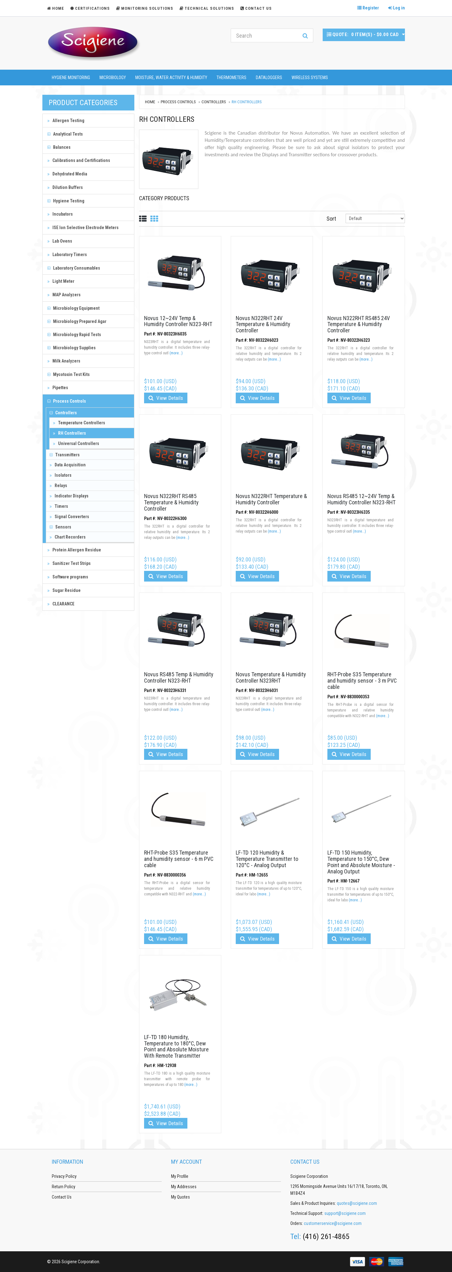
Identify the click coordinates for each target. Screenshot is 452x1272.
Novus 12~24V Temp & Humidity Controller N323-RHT (178, 321)
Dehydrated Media (67, 173)
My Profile (179, 1176)
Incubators (60, 214)
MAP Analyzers (64, 294)
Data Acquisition (68, 464)
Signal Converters (69, 516)
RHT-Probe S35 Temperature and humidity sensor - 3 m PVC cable (362, 680)
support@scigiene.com (345, 1213)
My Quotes (180, 1197)
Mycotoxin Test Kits (68, 374)
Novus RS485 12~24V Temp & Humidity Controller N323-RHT (361, 499)
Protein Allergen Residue (74, 549)
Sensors (60, 526)
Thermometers (231, 77)
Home (150, 101)
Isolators (61, 475)
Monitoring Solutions (144, 8)
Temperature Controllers (79, 422)
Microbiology (113, 77)
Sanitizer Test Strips (69, 563)
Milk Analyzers (63, 360)
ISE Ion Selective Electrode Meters (83, 227)
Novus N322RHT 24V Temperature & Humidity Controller (263, 324)
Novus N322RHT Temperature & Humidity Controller (271, 499)
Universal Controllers (76, 443)
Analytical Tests (65, 134)
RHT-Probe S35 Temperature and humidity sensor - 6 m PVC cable (178, 858)
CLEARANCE (60, 603)
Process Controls (66, 401)
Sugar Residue (64, 590)
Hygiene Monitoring (71, 77)
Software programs (67, 576)
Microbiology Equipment (73, 308)
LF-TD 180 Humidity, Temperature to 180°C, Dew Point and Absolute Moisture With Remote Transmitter (176, 1046)
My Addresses (183, 1186)
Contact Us (256, 8)
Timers (59, 506)
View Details (165, 398)
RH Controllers (69, 433)
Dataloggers (269, 77)
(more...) (176, 353)
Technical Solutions (207, 8)
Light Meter (60, 281)
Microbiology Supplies (71, 347)
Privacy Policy (64, 1176)
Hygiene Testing (65, 200)
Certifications (90, 8)
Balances (59, 147)
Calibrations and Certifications (78, 160)
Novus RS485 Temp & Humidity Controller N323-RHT (178, 677)
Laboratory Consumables (73, 268)
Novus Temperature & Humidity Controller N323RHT (271, 677)
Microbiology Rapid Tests (74, 334)
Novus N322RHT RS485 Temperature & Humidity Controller (171, 502)
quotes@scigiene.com (357, 1203)
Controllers (63, 412)
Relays (58, 485)
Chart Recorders (68, 536)
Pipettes (57, 387)
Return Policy (63, 1186)
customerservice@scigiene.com (333, 1223)
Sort (331, 218)
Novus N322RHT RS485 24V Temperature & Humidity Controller (358, 324)
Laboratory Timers (67, 254)
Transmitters (65, 454)
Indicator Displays (69, 495)
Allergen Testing (65, 120)
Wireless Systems (310, 77)
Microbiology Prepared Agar (76, 321)
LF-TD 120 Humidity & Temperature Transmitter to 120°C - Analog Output (267, 858)
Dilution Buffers (65, 187)
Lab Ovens (59, 241)
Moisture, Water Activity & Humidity (171, 77)
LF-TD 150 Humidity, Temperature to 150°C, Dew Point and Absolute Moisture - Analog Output (361, 861)
